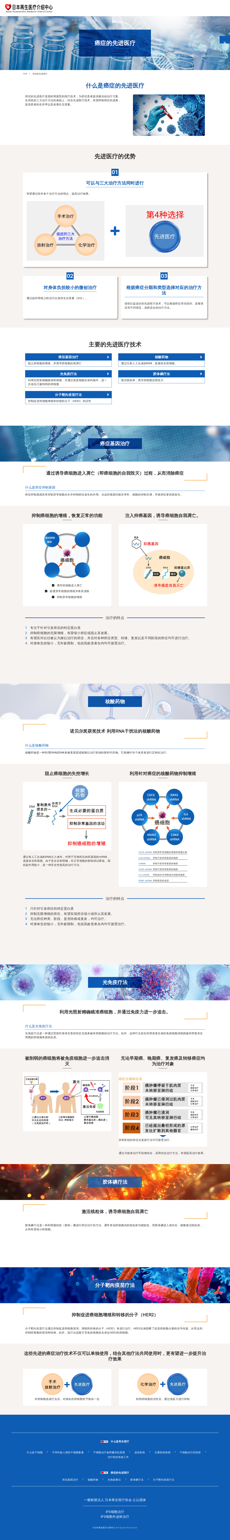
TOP (25, 74)
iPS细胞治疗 (115, 1512)
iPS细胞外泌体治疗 (115, 1516)
